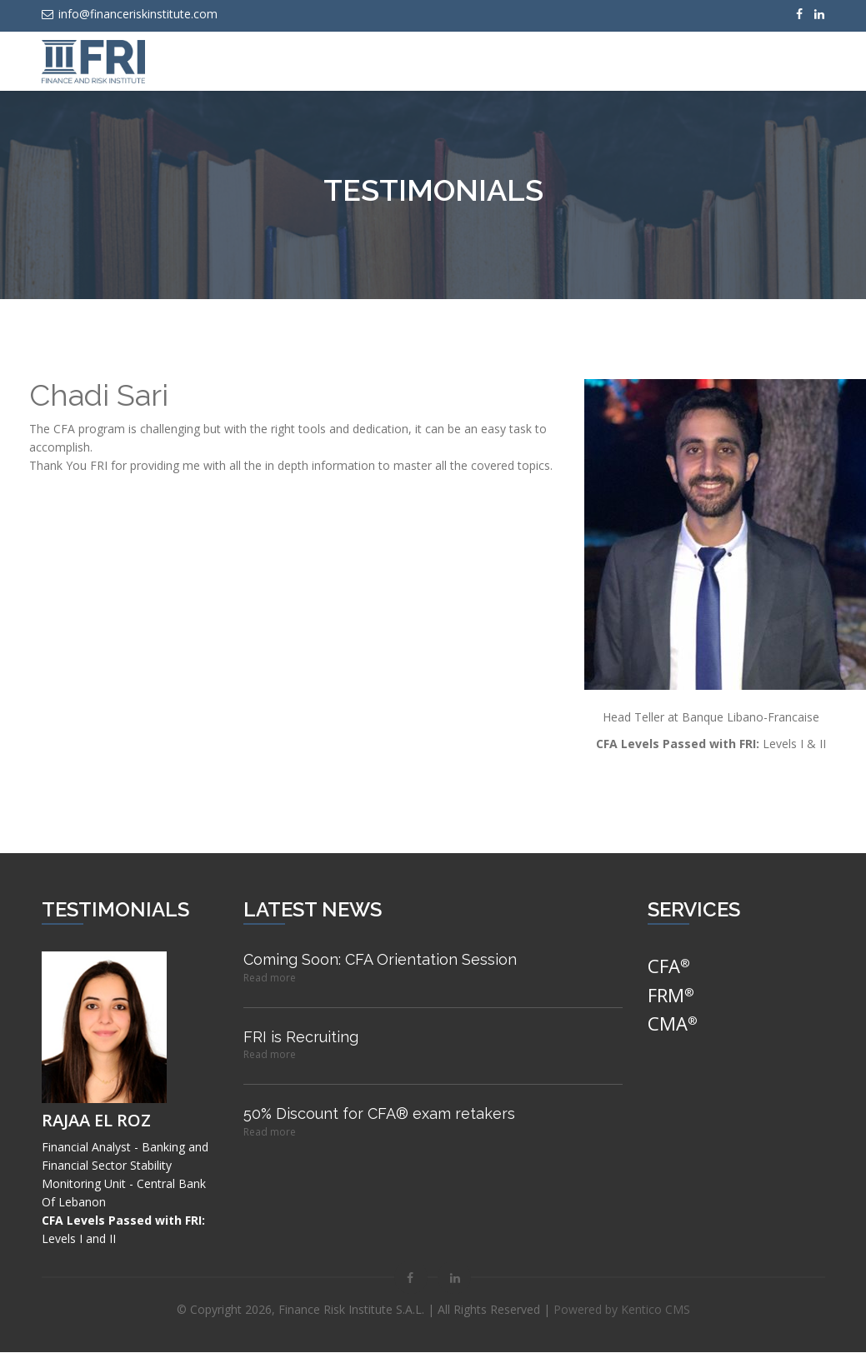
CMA (673, 1023)
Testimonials (790, 61)
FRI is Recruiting (300, 1037)
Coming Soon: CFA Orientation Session (380, 960)
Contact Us (698, 61)
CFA (669, 966)
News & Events (519, 61)
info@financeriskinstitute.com (130, 14)
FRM (671, 995)
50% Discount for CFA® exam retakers (379, 1114)
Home (361, 61)
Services (428, 61)
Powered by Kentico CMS (621, 1310)
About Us (614, 61)
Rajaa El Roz (96, 1121)
